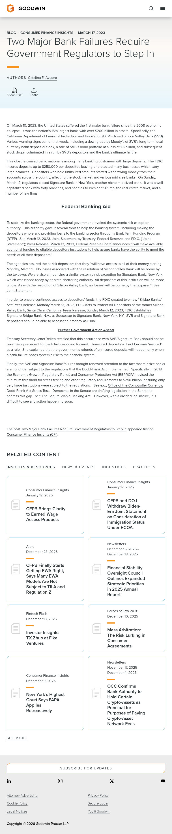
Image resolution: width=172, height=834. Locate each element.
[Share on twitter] (112, 781)
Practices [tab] (144, 467)
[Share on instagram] (60, 781)
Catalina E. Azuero (42, 77)
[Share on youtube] (163, 781)
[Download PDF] (14, 93)
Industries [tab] (114, 467)
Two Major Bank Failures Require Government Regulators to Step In (74, 429)
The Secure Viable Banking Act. (66, 396)
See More (17, 738)
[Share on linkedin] (9, 781)
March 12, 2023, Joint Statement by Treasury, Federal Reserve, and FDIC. (83, 238)
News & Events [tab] (78, 467)
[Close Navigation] (162, 8)
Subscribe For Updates (86, 768)
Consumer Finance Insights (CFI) (32, 434)
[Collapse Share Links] (34, 92)
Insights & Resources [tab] (31, 467)
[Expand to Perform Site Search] (151, 8)
